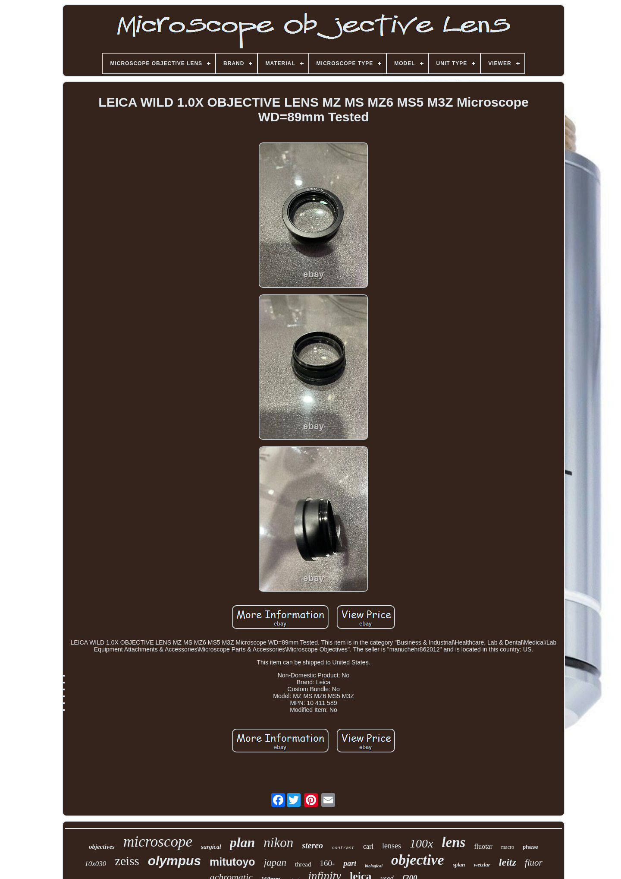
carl (368, 846)
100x (421, 843)
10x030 (95, 864)
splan (459, 864)
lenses (391, 845)
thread (303, 864)
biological (374, 865)
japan (275, 862)
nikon (278, 842)
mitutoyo (232, 862)
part (349, 863)
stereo (312, 845)
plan (242, 842)
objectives (102, 846)
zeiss (127, 861)
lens (453, 842)
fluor (534, 862)
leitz (507, 862)
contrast (343, 848)
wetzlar (482, 864)
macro (507, 847)
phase (530, 847)
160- (327, 863)
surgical (211, 847)
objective (417, 860)
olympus (174, 861)
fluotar (483, 846)
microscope (157, 841)
